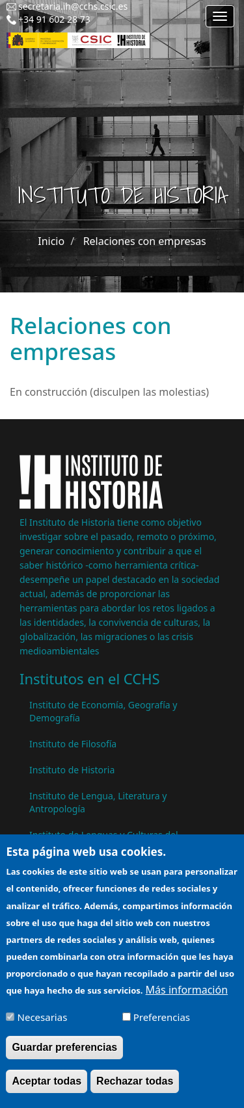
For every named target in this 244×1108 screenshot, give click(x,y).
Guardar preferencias (64, 1049)
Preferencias (161, 1019)
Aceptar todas (46, 1083)
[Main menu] (220, 16)
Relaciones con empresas (144, 241)
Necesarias (43, 1019)
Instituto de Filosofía (72, 744)
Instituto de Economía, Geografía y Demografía (103, 711)
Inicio (51, 241)
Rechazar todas (134, 1083)
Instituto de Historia (72, 770)
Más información (187, 992)
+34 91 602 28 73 (54, 19)
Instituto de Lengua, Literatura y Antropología (98, 802)
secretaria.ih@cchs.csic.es (73, 6)
